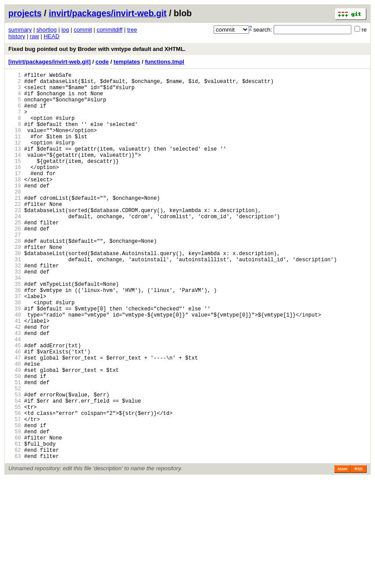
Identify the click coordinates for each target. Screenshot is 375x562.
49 (14, 434)
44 (14, 397)
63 (14, 539)
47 (14, 419)
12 (14, 158)
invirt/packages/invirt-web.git (108, 13)
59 (14, 509)
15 (14, 180)
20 (14, 218)
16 (14, 188)
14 (14, 173)
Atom (342, 552)
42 (14, 382)
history (16, 36)
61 (14, 524)
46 (14, 412)
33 (14, 315)
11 (14, 151)
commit (83, 29)
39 (14, 360)
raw (34, 36)
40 (14, 367)
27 (14, 270)
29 (14, 285)
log (65, 29)
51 (14, 449)
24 (14, 248)
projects (25, 13)
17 (14, 195)
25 (14, 255)
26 (14, 263)
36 (14, 337)
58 (14, 501)
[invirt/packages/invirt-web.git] (49, 61)
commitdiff (109, 29)
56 (14, 486)
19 (14, 210)
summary (20, 29)
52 (14, 457)
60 (14, 516)
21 (14, 225)
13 (14, 165)
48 (14, 427)
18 (14, 203)
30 (14, 292)
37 (14, 345)
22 (14, 233)
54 (14, 472)
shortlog (46, 29)
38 (14, 352)
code (102, 61)
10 (14, 143)
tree (132, 29)
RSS (358, 552)
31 (14, 300)
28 (14, 277)
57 (14, 494)
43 (14, 389)
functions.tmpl (164, 61)
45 (14, 404)
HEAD (51, 36)
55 (14, 479)
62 (14, 531)
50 (14, 442)
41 (14, 374)
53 (14, 464)
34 (14, 322)
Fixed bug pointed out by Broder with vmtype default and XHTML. (97, 49)
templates (127, 61)
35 (14, 330)
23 (14, 240)
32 (14, 307)
